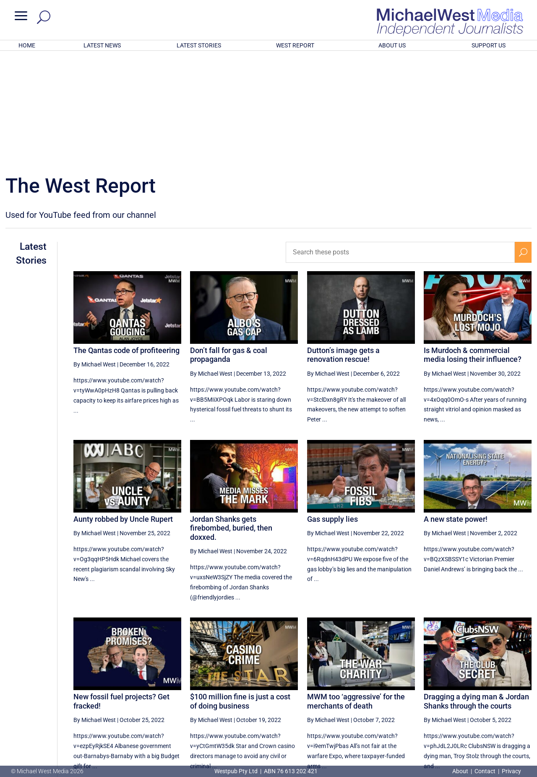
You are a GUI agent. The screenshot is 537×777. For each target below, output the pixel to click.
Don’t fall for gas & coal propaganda (228, 245)
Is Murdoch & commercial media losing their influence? (472, 245)
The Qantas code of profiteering (126, 240)
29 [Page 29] (482, 693)
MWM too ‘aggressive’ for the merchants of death (356, 591)
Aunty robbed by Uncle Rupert (123, 409)
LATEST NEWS (102, 45)
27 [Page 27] (440, 693)
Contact (484, 771)
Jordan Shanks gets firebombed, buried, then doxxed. (231, 418)
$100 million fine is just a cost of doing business (240, 591)
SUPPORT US (489, 45)
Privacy (511, 771)
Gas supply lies (332, 409)
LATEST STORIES (199, 45)
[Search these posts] (400, 142)
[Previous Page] (400, 693)
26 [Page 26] (418, 693)
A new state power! (455, 409)
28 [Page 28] (461, 693)
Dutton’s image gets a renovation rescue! (343, 245)
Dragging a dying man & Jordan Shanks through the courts (476, 591)
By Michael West (94, 254)
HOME (26, 45)
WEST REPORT (295, 45)
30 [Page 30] (504, 693)
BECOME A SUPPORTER (494, 722)
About (460, 771)
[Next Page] (523, 693)
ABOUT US (392, 45)
